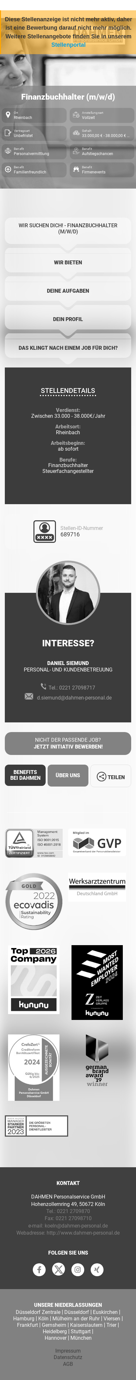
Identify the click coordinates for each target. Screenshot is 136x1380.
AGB (68, 1364)
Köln (43, 1319)
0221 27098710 (74, 1218)
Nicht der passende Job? (68, 743)
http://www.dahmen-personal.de (83, 1233)
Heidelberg (55, 1331)
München (81, 1338)
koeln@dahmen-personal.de (76, 1226)
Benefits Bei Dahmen (25, 775)
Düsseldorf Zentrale (38, 1312)
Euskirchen (105, 1312)
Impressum (68, 1351)
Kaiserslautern (86, 1325)
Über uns (68, 775)
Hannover (56, 1338)
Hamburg (23, 1319)
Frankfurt (27, 1325)
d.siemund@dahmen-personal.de (74, 698)
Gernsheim (54, 1325)
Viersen (112, 1319)
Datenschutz (68, 1357)
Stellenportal (68, 45)
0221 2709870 (73, 1211)
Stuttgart (81, 1331)
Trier (111, 1325)
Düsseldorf (76, 1312)
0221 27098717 (77, 688)
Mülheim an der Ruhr (76, 1319)
